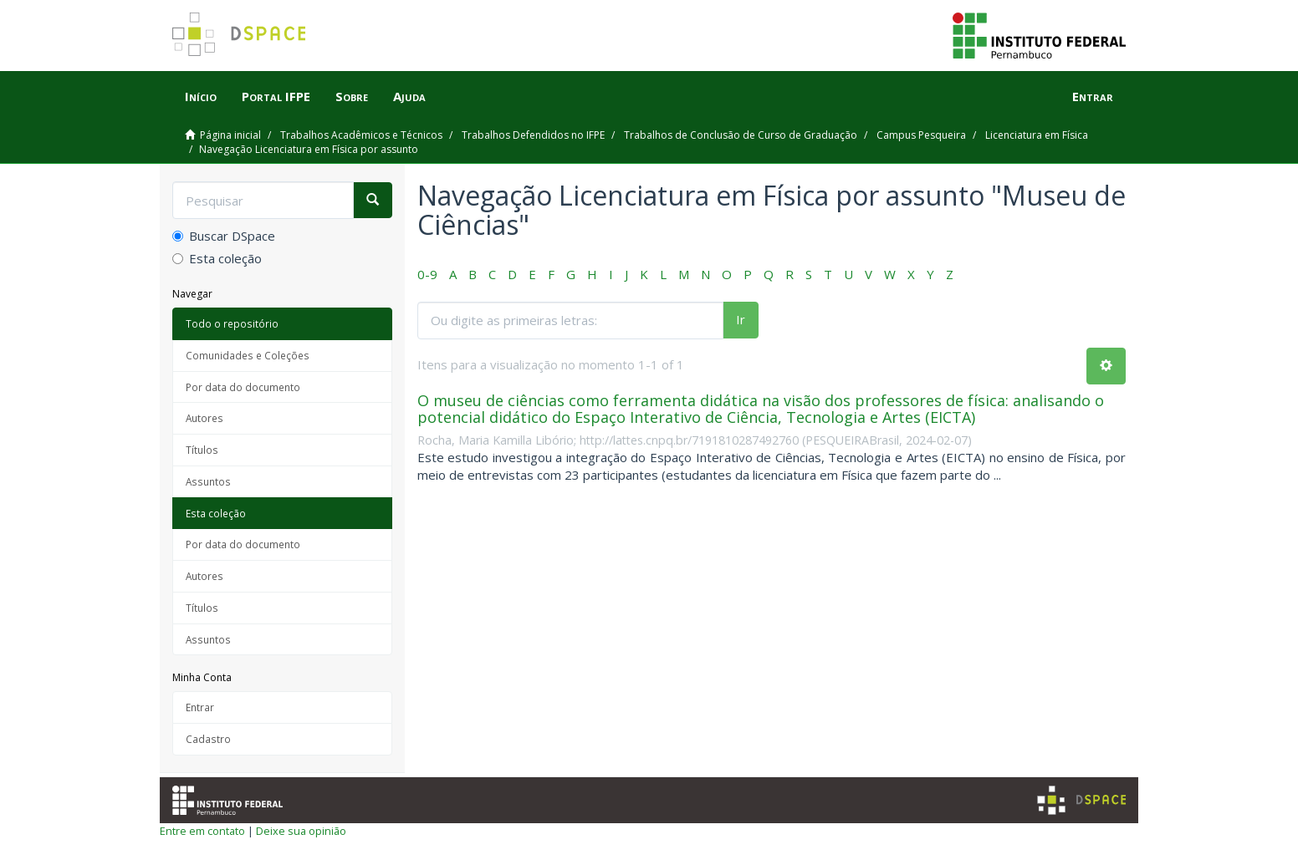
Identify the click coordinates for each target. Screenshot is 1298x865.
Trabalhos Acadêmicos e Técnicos (361, 135)
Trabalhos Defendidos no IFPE (533, 135)
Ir (740, 319)
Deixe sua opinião (301, 830)
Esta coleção (217, 258)
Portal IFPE (276, 96)
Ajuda (409, 96)
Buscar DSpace (223, 235)
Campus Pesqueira (921, 135)
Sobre (351, 96)
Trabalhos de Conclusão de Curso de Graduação (740, 135)
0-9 (427, 274)
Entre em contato (202, 830)
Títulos (202, 449)
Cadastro (208, 738)
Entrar (200, 707)
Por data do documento (243, 387)
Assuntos (208, 481)
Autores (204, 418)
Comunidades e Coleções (247, 355)
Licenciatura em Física (1036, 135)
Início (201, 96)
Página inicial (230, 135)
